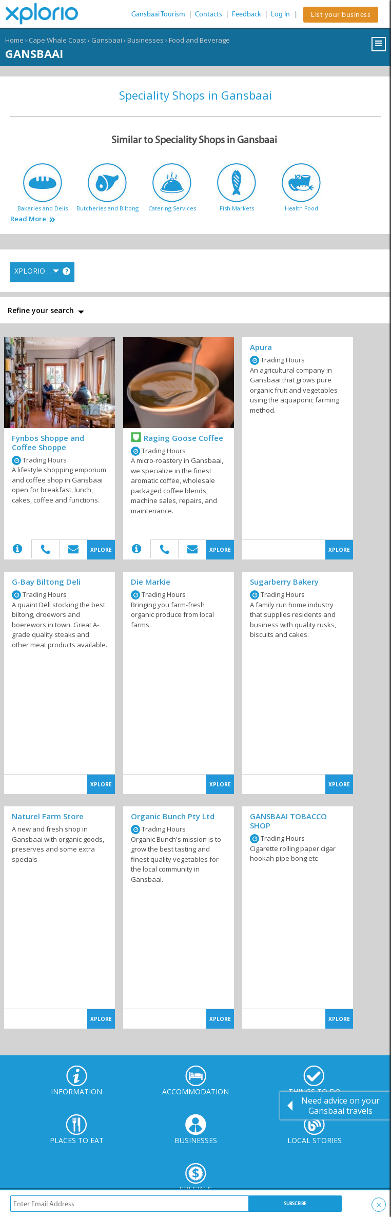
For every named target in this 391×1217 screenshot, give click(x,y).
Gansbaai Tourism (158, 14)
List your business (340, 14)
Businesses (145, 40)
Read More (28, 219)
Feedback (246, 14)
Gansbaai (106, 40)
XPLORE (101, 549)
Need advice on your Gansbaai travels (340, 1105)
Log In (280, 14)
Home (14, 40)
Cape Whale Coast (57, 40)
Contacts (208, 14)
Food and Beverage (199, 40)
